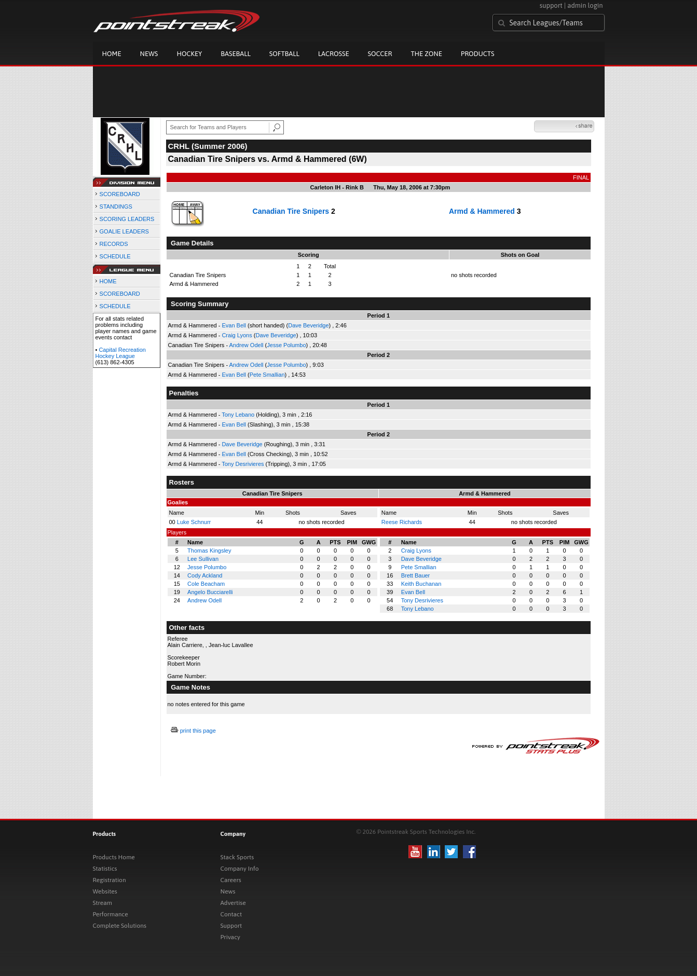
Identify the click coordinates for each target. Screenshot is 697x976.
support (551, 5)
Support (231, 925)
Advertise (233, 902)
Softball (284, 54)
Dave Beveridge (308, 325)
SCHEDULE (115, 256)
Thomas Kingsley (209, 550)
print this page (198, 730)
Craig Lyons (237, 335)
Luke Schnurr (194, 522)
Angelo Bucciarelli (210, 592)
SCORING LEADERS (127, 219)
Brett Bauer (415, 575)
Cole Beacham (206, 584)
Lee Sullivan (202, 559)
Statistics (105, 868)
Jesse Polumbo (286, 345)
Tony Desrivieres (243, 464)
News (149, 54)
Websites (105, 891)
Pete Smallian (267, 375)
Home (111, 54)
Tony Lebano (238, 414)
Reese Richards (401, 522)
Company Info (240, 868)
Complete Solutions (119, 925)
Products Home (114, 857)
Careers (231, 880)
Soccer (380, 54)
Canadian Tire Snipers (291, 211)
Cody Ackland (204, 575)
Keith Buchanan (421, 584)
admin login (585, 5)
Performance (110, 914)
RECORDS (114, 244)
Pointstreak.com (176, 21)
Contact (231, 914)
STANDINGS (116, 206)
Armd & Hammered (482, 211)
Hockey (189, 54)
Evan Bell (233, 325)
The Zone (426, 54)
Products (478, 54)
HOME (108, 281)
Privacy (230, 937)
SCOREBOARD (120, 194)
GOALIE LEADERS (124, 231)
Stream (102, 902)
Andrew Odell (246, 345)
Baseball (236, 54)
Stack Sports (237, 857)
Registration (109, 880)
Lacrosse (333, 54)
